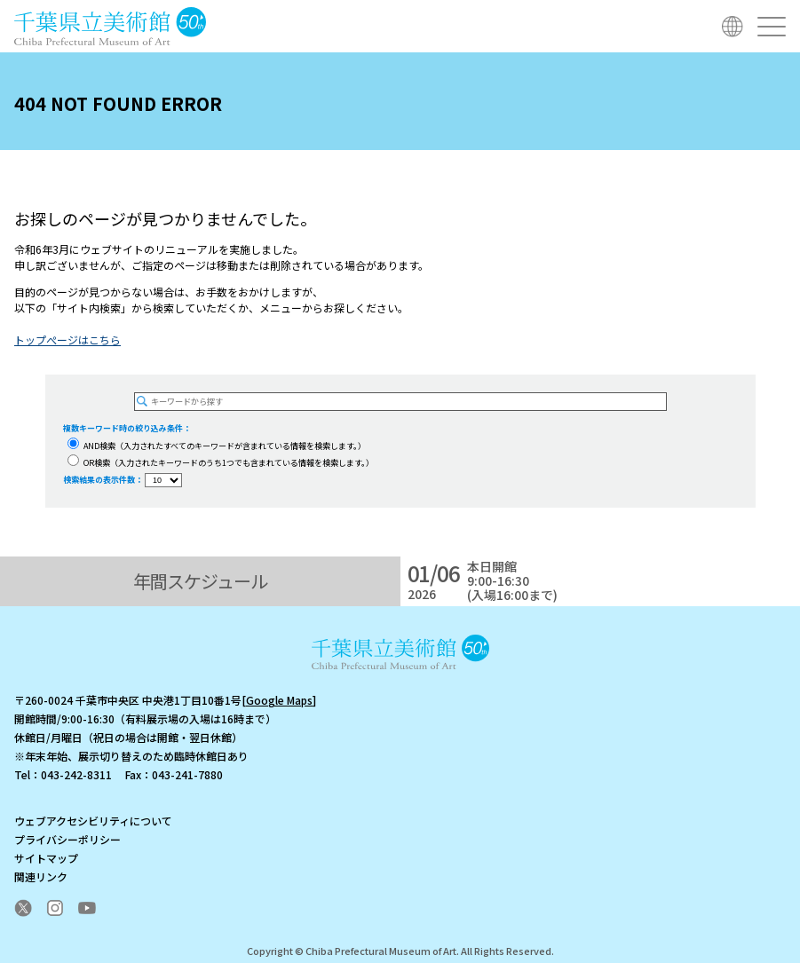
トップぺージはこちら (67, 339)
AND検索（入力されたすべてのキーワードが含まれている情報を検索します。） (216, 446)
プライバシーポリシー (67, 839)
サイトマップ (46, 857)
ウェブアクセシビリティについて (93, 820)
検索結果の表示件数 (99, 479)
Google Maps (279, 699)
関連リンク (40, 876)
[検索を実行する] (142, 401)
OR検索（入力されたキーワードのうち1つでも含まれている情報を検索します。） (220, 463)
